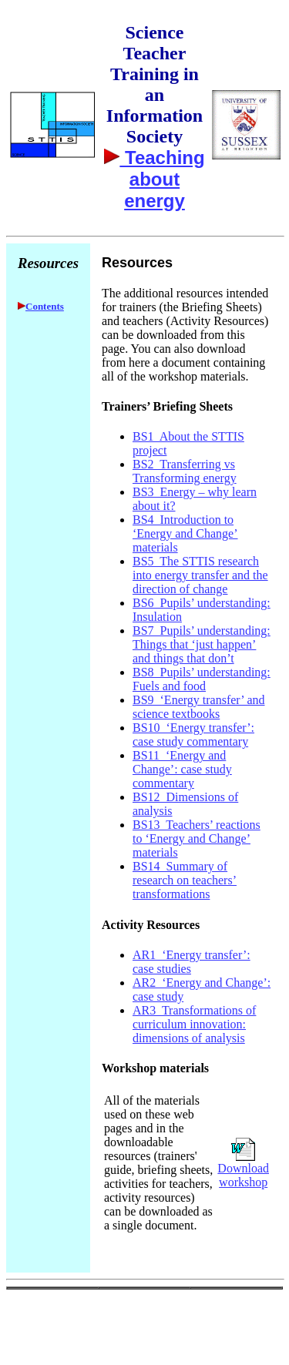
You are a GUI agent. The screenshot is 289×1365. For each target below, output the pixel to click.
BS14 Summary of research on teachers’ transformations (185, 880)
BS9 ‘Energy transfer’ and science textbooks (199, 706)
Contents (44, 306)
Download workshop (243, 1175)
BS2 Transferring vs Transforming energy (185, 471)
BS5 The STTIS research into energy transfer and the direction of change (200, 575)
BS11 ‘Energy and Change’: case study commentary (182, 769)
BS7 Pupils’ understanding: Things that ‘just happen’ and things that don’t (202, 644)
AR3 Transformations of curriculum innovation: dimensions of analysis (194, 1024)
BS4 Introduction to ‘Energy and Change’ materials (185, 533)
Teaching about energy (161, 179)
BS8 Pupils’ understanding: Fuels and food (202, 679)
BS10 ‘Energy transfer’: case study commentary (193, 734)
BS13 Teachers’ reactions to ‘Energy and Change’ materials (196, 838)
